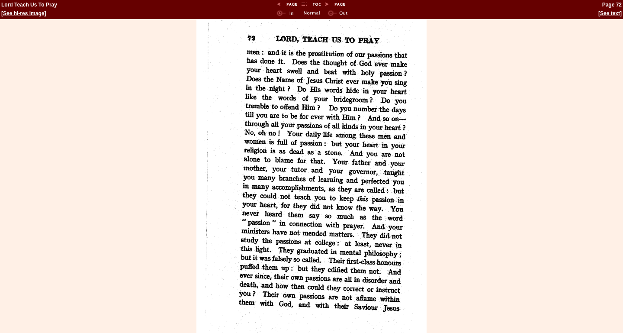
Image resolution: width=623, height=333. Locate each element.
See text (610, 13)
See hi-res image (23, 13)
